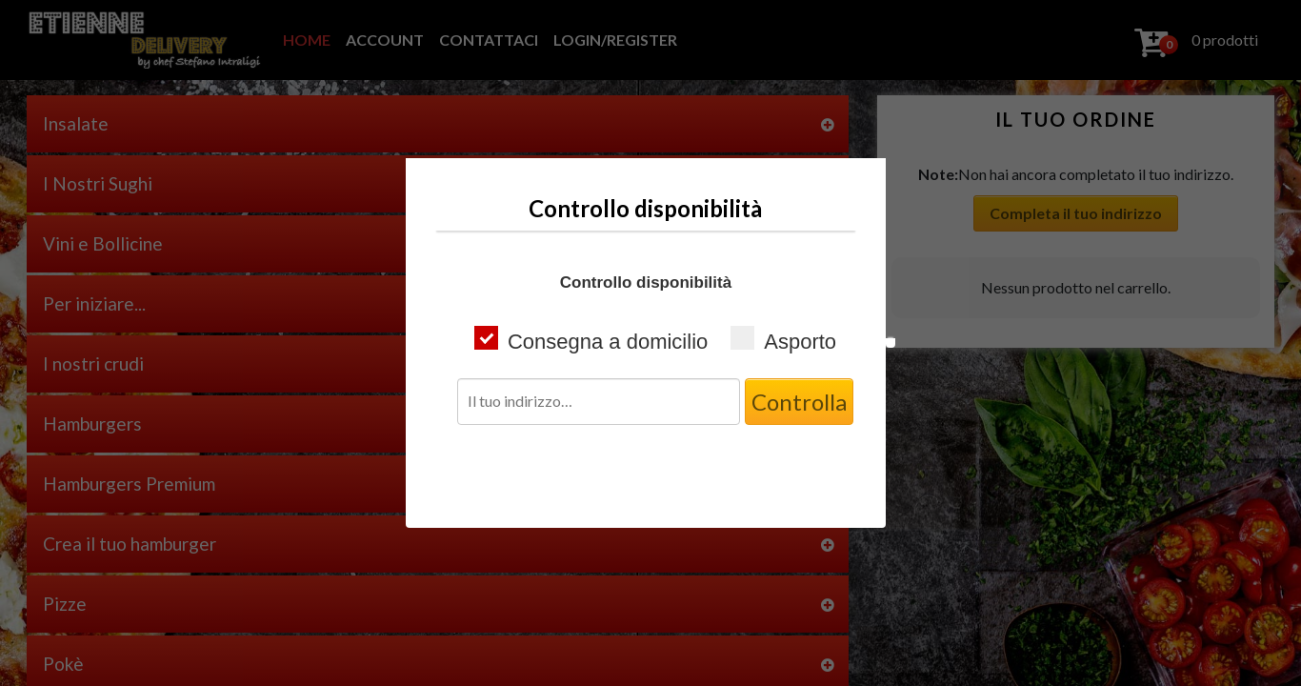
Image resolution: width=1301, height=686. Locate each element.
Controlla (799, 401)
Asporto (783, 339)
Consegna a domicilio (591, 339)
